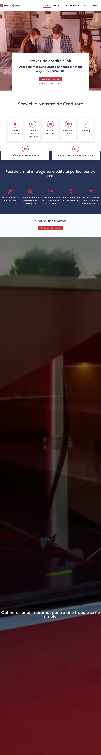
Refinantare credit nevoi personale (75, 155)
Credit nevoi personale (33, 133)
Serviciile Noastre (73, 5)
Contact (95, 5)
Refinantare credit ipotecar (25, 155)
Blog (86, 5)
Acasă (47, 5)
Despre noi (57, 5)
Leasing (86, 130)
